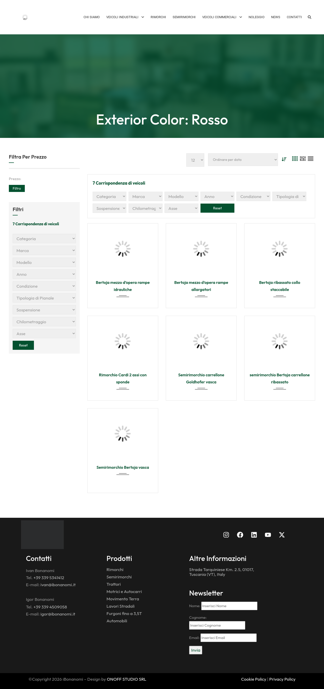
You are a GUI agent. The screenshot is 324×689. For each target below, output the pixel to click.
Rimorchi (115, 569)
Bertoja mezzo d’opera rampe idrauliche (123, 286)
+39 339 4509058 (50, 606)
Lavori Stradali (121, 606)
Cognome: (217, 622)
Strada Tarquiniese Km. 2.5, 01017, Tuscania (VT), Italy (221, 572)
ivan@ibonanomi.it (58, 584)
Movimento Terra (123, 598)
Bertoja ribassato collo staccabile (279, 286)
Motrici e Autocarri (124, 591)
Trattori (114, 584)
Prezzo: (15, 178)
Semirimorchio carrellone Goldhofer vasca (201, 378)
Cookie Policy (253, 679)
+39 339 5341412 (48, 577)
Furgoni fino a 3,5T (124, 613)
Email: (222, 637)
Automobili (117, 620)
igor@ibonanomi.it (57, 614)
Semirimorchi (119, 576)
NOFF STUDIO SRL (128, 679)
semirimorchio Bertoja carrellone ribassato (280, 378)
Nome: (223, 606)
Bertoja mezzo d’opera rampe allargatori (201, 286)
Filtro (17, 188)
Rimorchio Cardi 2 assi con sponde (123, 378)
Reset (23, 345)
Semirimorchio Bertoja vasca (122, 467)
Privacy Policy (282, 679)
